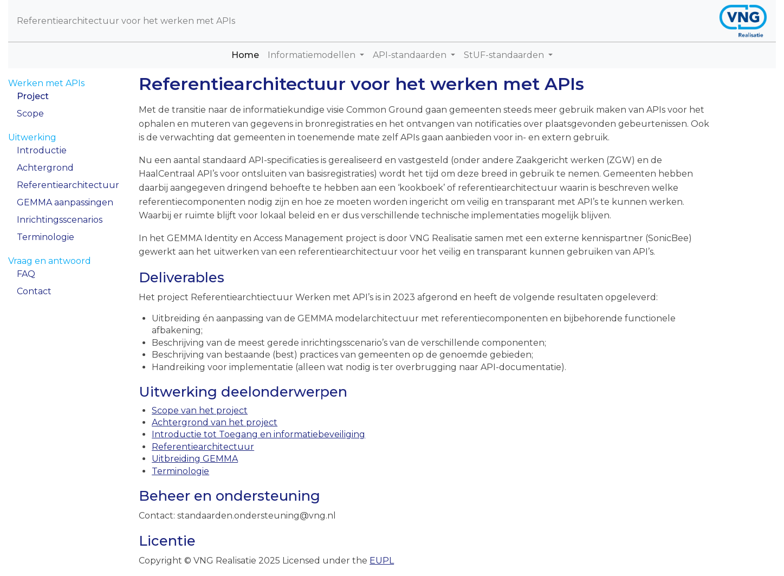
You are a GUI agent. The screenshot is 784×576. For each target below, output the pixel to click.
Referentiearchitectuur (68, 185)
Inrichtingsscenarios (59, 220)
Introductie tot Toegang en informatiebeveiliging (258, 434)
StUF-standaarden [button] (505, 55)
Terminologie (45, 237)
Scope (30, 113)
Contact (34, 291)
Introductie (42, 150)
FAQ (26, 274)
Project (33, 96)
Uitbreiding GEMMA (195, 459)
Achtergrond (45, 168)
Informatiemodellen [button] (313, 55)
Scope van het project (200, 410)
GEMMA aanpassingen (65, 202)
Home (247, 54)
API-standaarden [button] (411, 55)
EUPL (382, 560)
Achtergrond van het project (214, 422)
